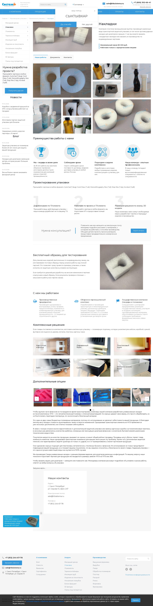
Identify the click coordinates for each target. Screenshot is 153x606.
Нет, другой (87, 24)
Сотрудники (41, 574)
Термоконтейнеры (71, 571)
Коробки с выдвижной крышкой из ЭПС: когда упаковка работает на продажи (15, 109)
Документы (55, 57)
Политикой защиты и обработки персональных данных (45, 601)
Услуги (67, 557)
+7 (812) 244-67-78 (55, 504)
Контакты (68, 57)
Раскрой (96, 578)
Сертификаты (41, 571)
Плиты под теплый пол (73, 590)
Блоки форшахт (70, 584)
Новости (39, 565)
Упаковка (68, 565)
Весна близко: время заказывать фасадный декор (14, 173)
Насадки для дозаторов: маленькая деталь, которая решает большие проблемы (15, 161)
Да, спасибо (66, 24)
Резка (95, 581)
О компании (41, 557)
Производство (99, 557)
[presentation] (37, 399)
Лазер (95, 568)
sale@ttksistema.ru (115, 4)
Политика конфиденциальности (137, 575)
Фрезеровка (97, 587)
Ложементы (69, 568)
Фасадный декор (71, 562)
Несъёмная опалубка (72, 581)
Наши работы (40, 57)
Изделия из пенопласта (73, 578)
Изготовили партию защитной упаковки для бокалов (13, 121)
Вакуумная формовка (101, 562)
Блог (38, 562)
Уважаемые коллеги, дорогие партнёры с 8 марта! (13, 132)
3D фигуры (68, 587)
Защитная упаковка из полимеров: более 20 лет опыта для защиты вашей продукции (15, 148)
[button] (90, 410)
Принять (136, 600)
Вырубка (96, 565)
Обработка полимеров (101, 571)
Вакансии (40, 568)
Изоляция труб (70, 574)
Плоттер (96, 574)
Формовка (97, 584)
